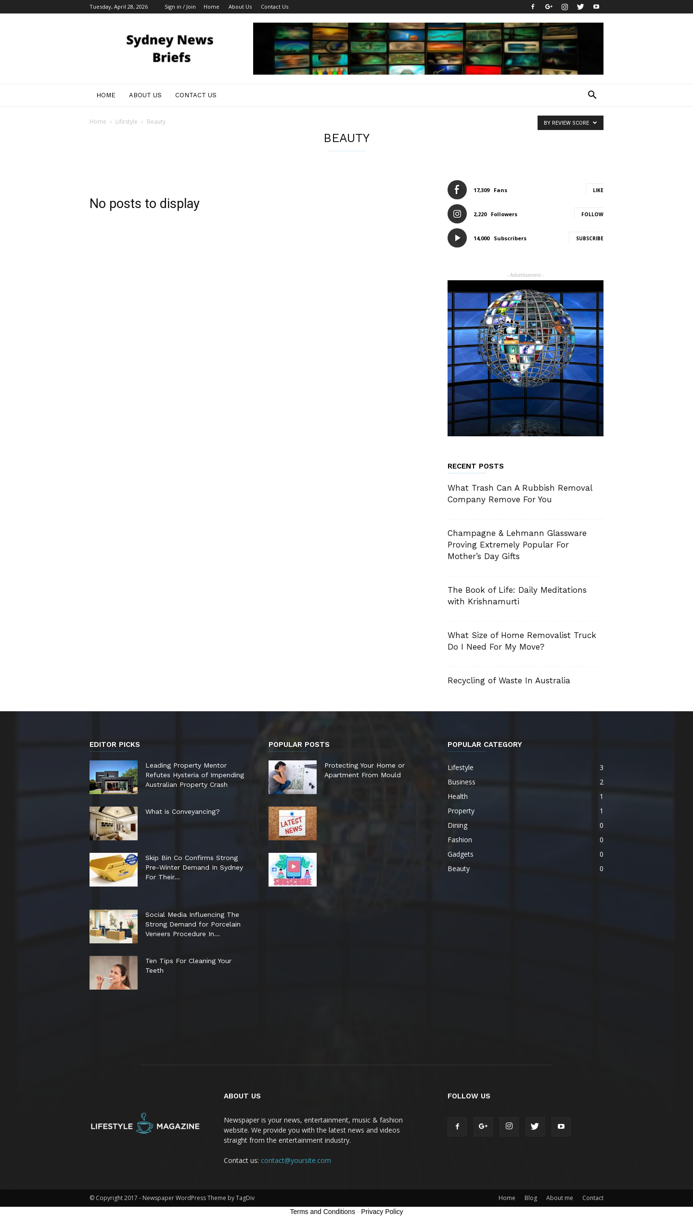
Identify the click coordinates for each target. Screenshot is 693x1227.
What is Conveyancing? (182, 811)
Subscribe (589, 238)
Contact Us (274, 6)
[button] (591, 96)
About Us (240, 6)
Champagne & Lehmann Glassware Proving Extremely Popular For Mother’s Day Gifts (517, 544)
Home (211, 6)
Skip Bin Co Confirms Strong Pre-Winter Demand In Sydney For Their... (194, 867)
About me (559, 1198)
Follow (592, 214)
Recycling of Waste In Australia (509, 680)
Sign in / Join (180, 6)
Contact (592, 1198)
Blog (531, 1198)
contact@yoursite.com (296, 1160)
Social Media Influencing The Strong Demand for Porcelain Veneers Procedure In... (193, 924)
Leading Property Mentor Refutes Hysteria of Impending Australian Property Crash (194, 774)
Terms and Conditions (322, 1211)
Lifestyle (127, 121)
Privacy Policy (382, 1211)
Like (598, 190)
